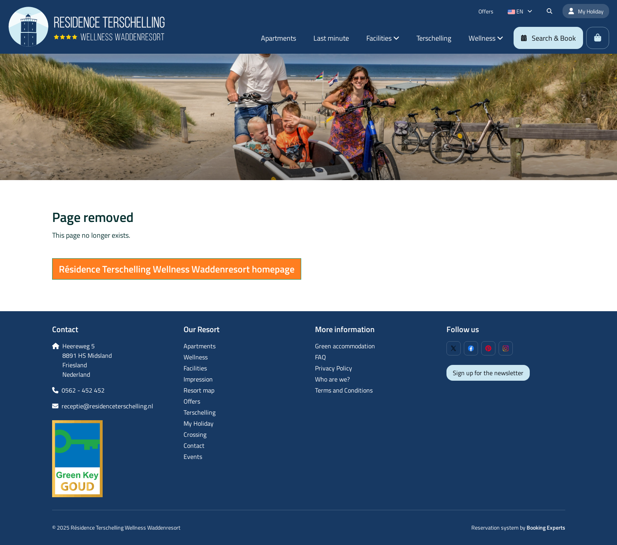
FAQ (320, 357)
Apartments (200, 346)
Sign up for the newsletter (488, 373)
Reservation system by (518, 527)
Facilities (195, 368)
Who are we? (332, 379)
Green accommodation (345, 346)
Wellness (196, 357)
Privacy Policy (333, 368)
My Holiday (199, 423)
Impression (198, 379)
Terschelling (200, 412)
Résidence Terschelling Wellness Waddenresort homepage (176, 269)
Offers (192, 401)
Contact (194, 445)
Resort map (199, 390)
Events (193, 456)
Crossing (195, 434)
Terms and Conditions (344, 390)
